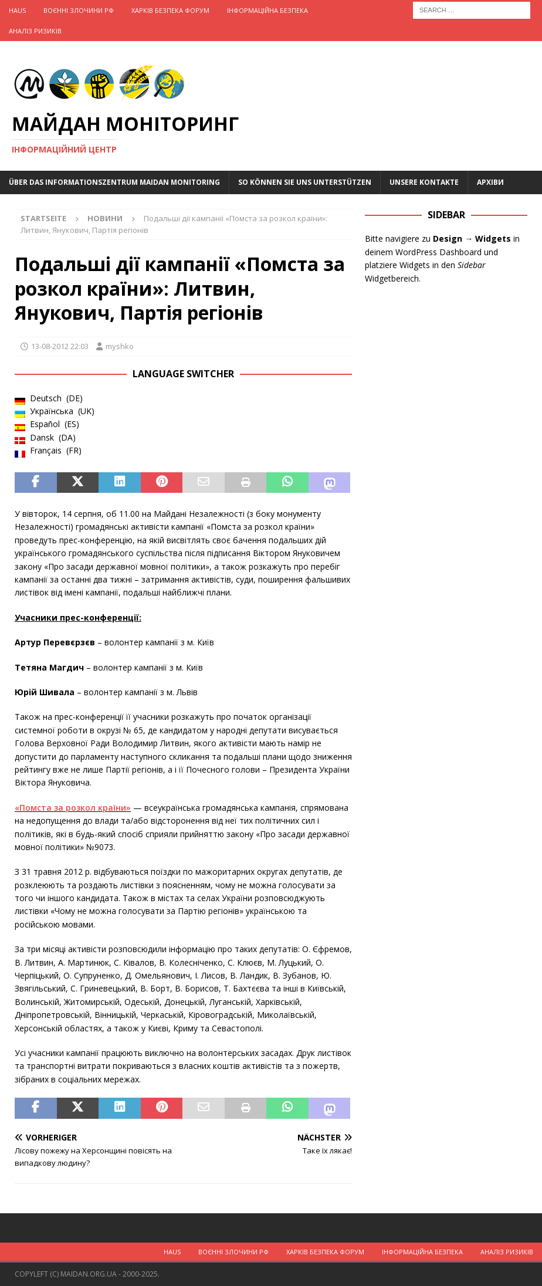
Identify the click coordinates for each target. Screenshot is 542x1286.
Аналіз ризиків (35, 30)
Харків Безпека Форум (170, 10)
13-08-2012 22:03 (60, 346)
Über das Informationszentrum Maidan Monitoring (114, 182)
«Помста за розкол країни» (73, 807)
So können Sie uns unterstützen (304, 182)
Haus (17, 10)
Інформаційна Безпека (267, 10)
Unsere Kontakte (424, 182)
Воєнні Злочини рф (78, 10)
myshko (120, 346)
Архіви (490, 182)
